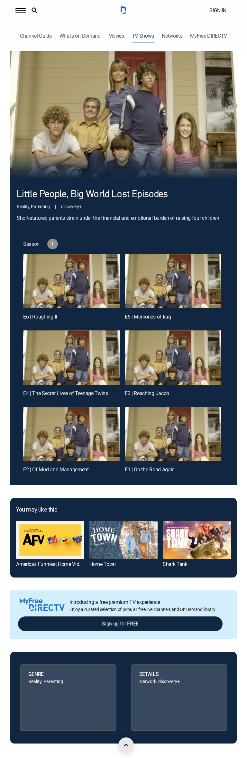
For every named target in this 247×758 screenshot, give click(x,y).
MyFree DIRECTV (208, 35)
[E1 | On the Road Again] (173, 434)
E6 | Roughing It (40, 316)
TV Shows (143, 35)
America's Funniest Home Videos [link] (51, 564)
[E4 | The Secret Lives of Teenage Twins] (71, 357)
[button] (20, 10)
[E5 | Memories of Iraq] (173, 281)
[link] (50, 540)
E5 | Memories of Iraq (148, 316)
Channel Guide (36, 35)
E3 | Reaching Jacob (147, 393)
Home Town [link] (102, 564)
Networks (172, 35)
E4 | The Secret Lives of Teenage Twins (65, 393)
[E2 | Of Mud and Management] (71, 434)
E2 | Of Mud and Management (56, 469)
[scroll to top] (126, 745)
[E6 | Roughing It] (71, 281)
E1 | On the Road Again (150, 469)
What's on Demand (80, 35)
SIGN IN (217, 10)
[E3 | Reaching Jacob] (173, 357)
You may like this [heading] (36, 510)
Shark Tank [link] (175, 564)
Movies (116, 35)
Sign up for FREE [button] (120, 623)
